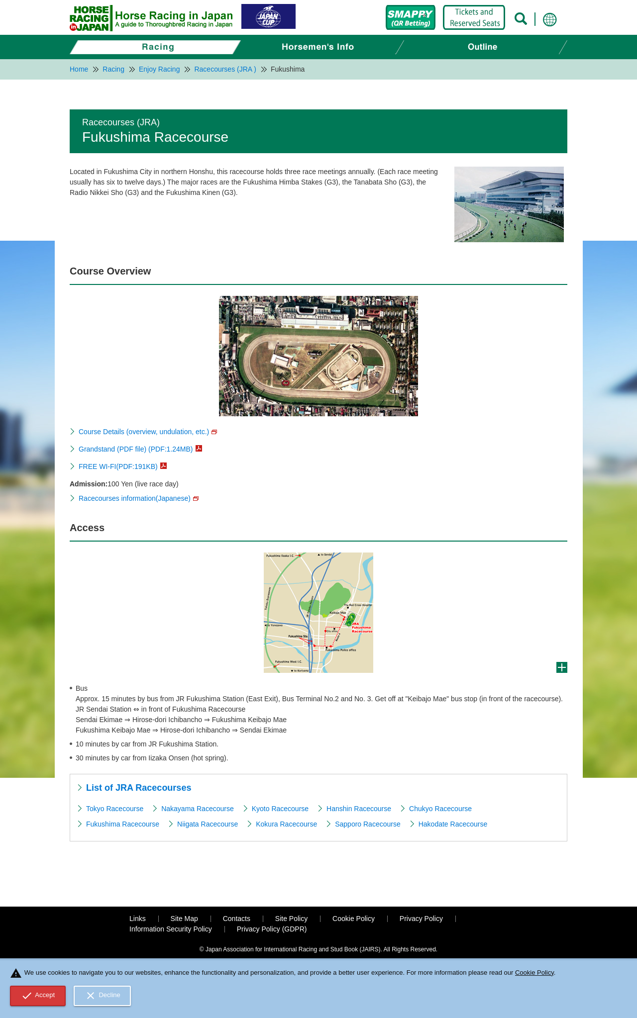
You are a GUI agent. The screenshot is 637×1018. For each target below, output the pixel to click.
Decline (102, 996)
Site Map (184, 919)
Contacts (236, 919)
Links (137, 919)
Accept (38, 996)
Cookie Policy (353, 919)
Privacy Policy (421, 919)
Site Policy (291, 919)
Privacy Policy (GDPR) (272, 929)
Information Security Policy (170, 929)
